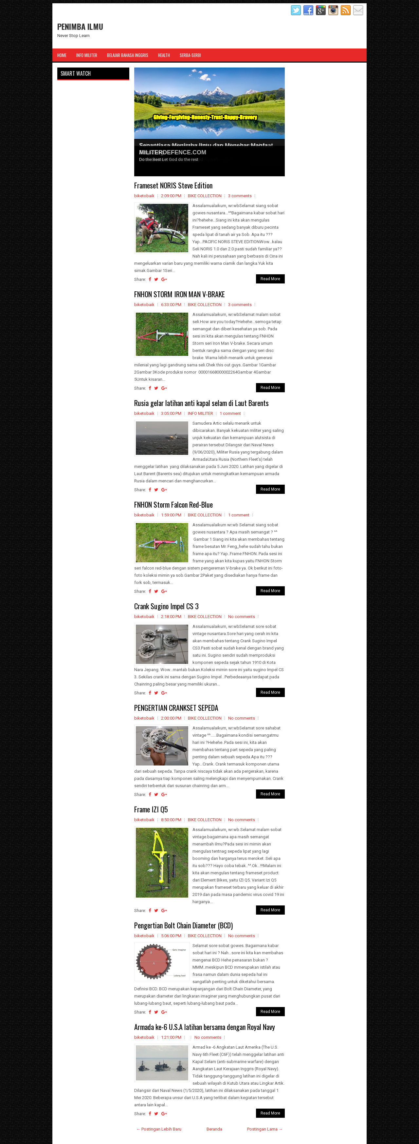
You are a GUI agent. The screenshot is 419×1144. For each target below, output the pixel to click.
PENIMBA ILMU (80, 26)
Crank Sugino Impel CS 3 (166, 606)
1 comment (230, 413)
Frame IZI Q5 (151, 809)
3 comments (240, 195)
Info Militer (86, 55)
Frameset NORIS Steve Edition (173, 185)
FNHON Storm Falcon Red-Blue (173, 504)
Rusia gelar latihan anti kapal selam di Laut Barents (201, 403)
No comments (241, 616)
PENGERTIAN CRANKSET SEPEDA (176, 707)
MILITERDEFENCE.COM (172, 152)
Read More (270, 279)
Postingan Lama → (265, 1129)
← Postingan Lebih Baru (158, 1129)
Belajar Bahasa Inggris (127, 55)
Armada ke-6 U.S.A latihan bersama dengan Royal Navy (204, 1027)
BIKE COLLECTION (205, 195)
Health (164, 55)
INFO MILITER (200, 413)
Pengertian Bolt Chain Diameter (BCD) (183, 925)
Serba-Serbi (190, 55)
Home (61, 55)
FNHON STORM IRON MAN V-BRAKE (179, 294)
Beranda (214, 1129)
